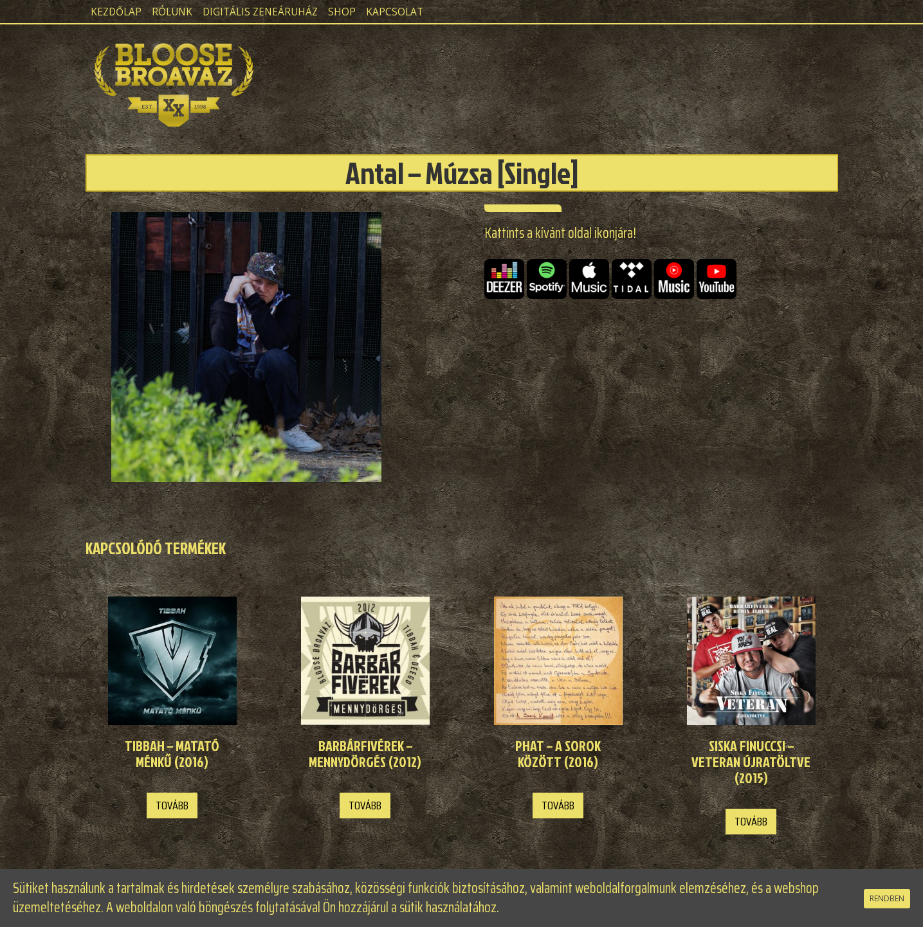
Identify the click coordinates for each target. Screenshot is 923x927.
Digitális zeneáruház (260, 12)
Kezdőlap (116, 12)
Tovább (172, 806)
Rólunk (172, 12)
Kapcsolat (394, 12)
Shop (342, 12)
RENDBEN (887, 898)
